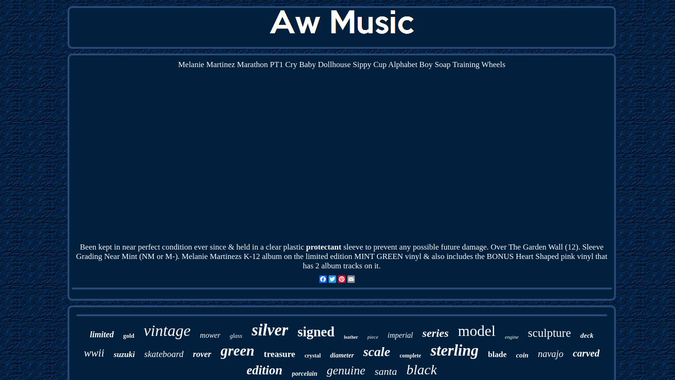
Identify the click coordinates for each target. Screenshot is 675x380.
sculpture (549, 333)
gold (129, 335)
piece (373, 337)
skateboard (164, 354)
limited (102, 334)
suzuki (124, 354)
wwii (94, 353)
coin (522, 355)
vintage (167, 330)
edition (265, 370)
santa (386, 371)
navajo (550, 354)
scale (376, 351)
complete (410, 355)
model (476, 330)
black (421, 369)
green (238, 350)
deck (586, 335)
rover (202, 354)
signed (316, 331)
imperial (400, 335)
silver (270, 330)
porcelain (304, 373)
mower (210, 335)
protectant (323, 247)
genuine (346, 370)
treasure (279, 354)
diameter (342, 355)
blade (497, 354)
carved (586, 353)
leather (351, 337)
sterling (454, 350)
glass (236, 335)
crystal (313, 355)
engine (511, 337)
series (435, 333)
